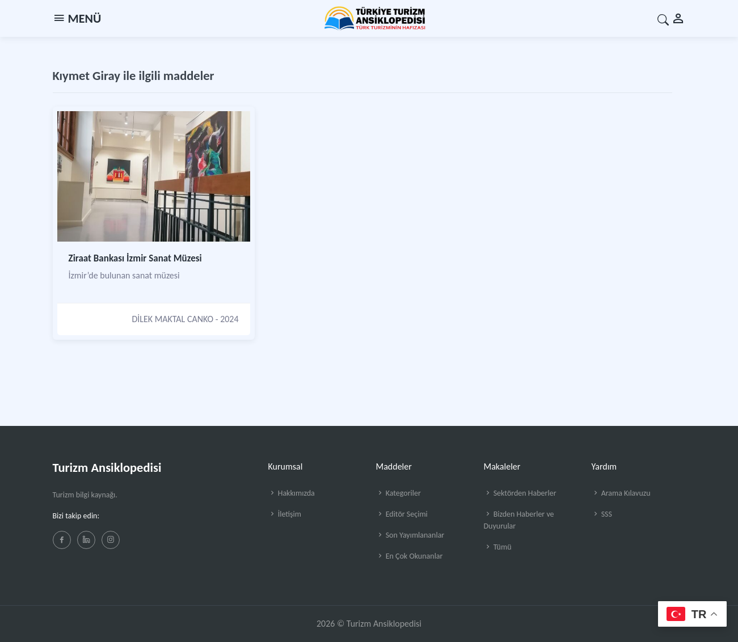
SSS (602, 514)
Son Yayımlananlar (410, 535)
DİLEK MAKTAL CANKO (172, 319)
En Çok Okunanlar (409, 556)
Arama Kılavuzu (621, 493)
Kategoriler (398, 493)
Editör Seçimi (402, 514)
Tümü (498, 547)
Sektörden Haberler (520, 493)
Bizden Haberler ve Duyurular (519, 520)
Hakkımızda (291, 493)
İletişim (284, 514)
